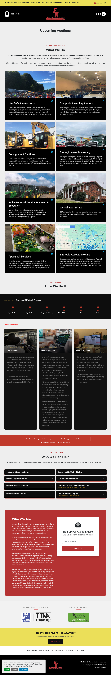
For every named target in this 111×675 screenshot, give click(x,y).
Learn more (23, 669)
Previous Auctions (21, 3)
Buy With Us (35, 3)
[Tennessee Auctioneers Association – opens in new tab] (43, 617)
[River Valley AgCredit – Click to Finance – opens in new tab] (78, 617)
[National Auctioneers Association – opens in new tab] (26, 617)
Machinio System (86, 662)
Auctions (9, 3)
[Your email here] (78, 541)
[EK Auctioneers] (55, 665)
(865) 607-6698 (16, 14)
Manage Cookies (100, 667)
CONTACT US (55, 641)
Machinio (103, 662)
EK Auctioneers (97, 664)
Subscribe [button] (78, 548)
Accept (7, 669)
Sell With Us (47, 3)
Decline (14, 669)
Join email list (101, 3)
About (67, 3)
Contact (75, 3)
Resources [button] (57, 3)
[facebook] (98, 14)
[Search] (104, 14)
